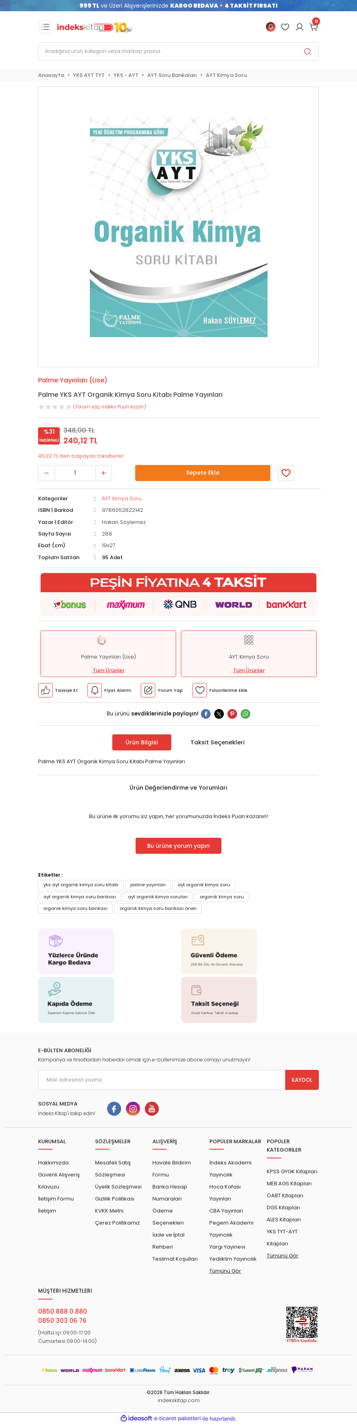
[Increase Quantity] (103, 473)
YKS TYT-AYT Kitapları (282, 1237)
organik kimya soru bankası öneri (158, 908)
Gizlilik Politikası (114, 1199)
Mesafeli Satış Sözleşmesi (113, 1168)
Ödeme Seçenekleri (168, 1217)
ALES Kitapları (284, 1219)
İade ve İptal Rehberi (168, 1241)
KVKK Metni (109, 1211)
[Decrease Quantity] (47, 473)
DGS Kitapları (283, 1207)
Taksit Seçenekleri (218, 742)
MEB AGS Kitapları (289, 1183)
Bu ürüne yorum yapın (178, 846)
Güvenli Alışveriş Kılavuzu (59, 1181)
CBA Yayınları (226, 1211)
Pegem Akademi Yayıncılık (231, 1229)
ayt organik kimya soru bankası (79, 896)
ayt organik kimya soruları (158, 896)
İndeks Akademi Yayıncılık (230, 1168)
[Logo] (94, 27)
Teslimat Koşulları (175, 1259)
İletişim (47, 1211)
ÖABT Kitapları (285, 1195)
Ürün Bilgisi (142, 742)
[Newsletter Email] (178, 1080)
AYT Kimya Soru (122, 498)
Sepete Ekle (202, 473)
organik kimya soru (222, 896)
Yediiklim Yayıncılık (233, 1259)
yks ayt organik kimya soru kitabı (80, 884)
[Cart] (314, 27)
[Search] (178, 51)
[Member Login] (285, 27)
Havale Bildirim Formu (171, 1168)
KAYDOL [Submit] (302, 1080)
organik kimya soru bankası (75, 908)
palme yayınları (148, 884)
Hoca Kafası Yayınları (225, 1193)
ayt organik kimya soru (204, 884)
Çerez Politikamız (117, 1223)
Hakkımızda (53, 1162)
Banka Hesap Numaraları (169, 1193)
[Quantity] (75, 473)
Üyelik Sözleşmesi (118, 1187)
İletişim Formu (56, 1199)
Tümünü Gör (225, 1271)
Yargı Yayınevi (227, 1247)
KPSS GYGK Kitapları (292, 1171)
